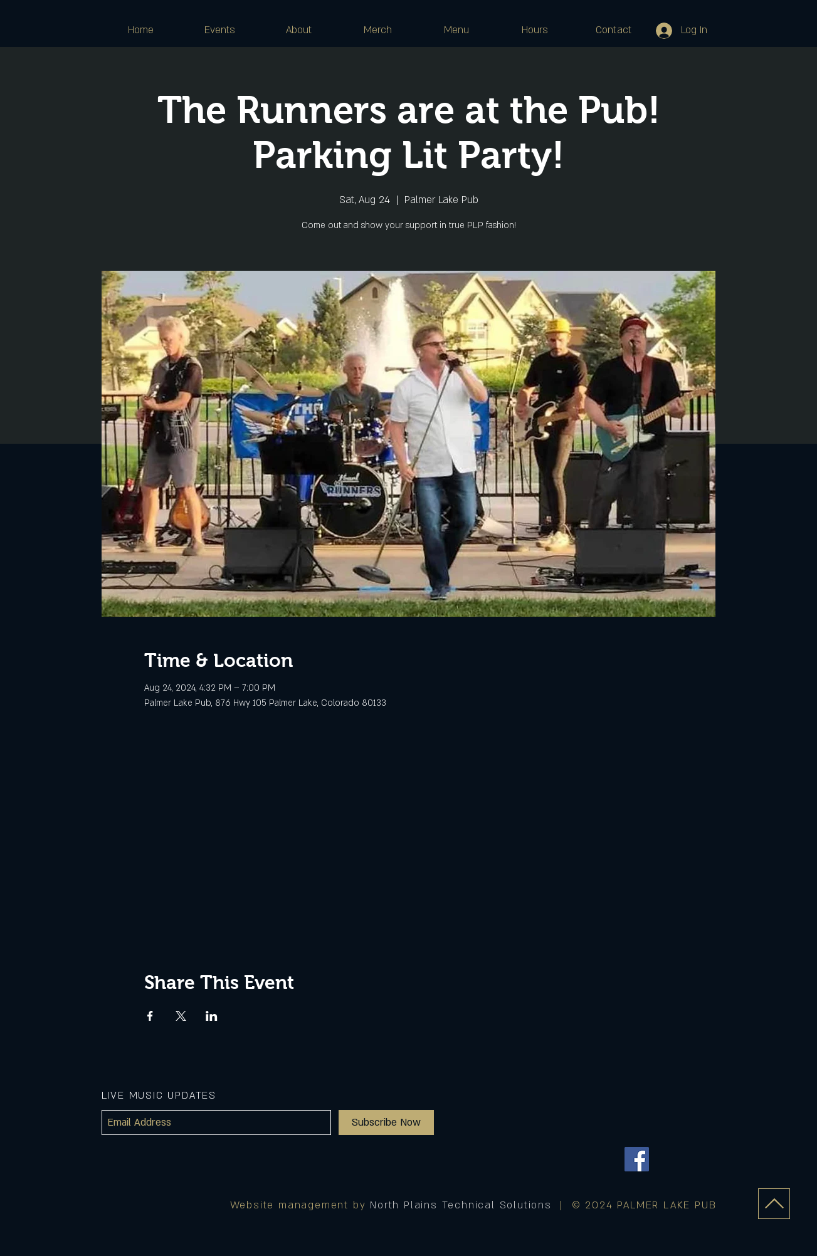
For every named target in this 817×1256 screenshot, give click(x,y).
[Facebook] (637, 1159)
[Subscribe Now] (386, 1122)
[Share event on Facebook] (150, 1016)
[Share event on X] (181, 1016)
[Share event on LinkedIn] (212, 1016)
